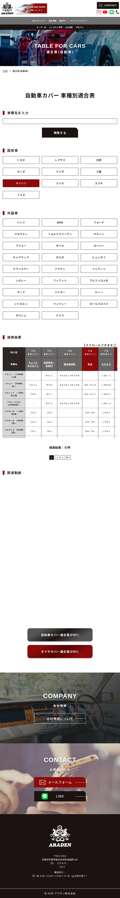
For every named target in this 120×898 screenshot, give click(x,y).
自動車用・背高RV (49, 364)
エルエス (106, 364)
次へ (68, 457)
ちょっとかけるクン (33, 364)
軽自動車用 (70, 364)
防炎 (90, 364)
